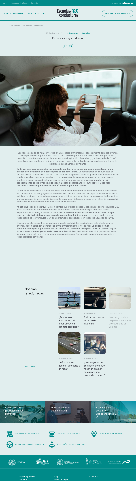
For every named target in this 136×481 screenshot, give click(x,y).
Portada (11, 25)
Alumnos (6, 3)
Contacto (34, 3)
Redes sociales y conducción (31, 25)
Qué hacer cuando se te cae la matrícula (94, 320)
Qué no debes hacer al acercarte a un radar (69, 365)
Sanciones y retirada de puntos (77, 33)
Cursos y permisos (13, 13)
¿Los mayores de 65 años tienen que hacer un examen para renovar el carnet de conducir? (94, 369)
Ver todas (29, 366)
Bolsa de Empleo (61, 479)
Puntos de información (117, 13)
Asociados (15, 3)
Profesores (24, 3)
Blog (45, 13)
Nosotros (33, 13)
